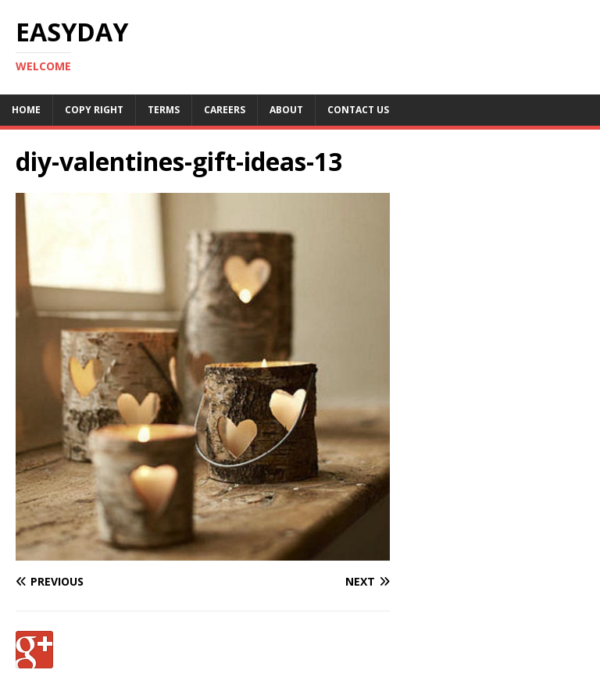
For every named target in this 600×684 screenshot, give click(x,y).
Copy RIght (94, 109)
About (286, 109)
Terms (164, 109)
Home (26, 109)
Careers (224, 109)
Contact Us (358, 109)
